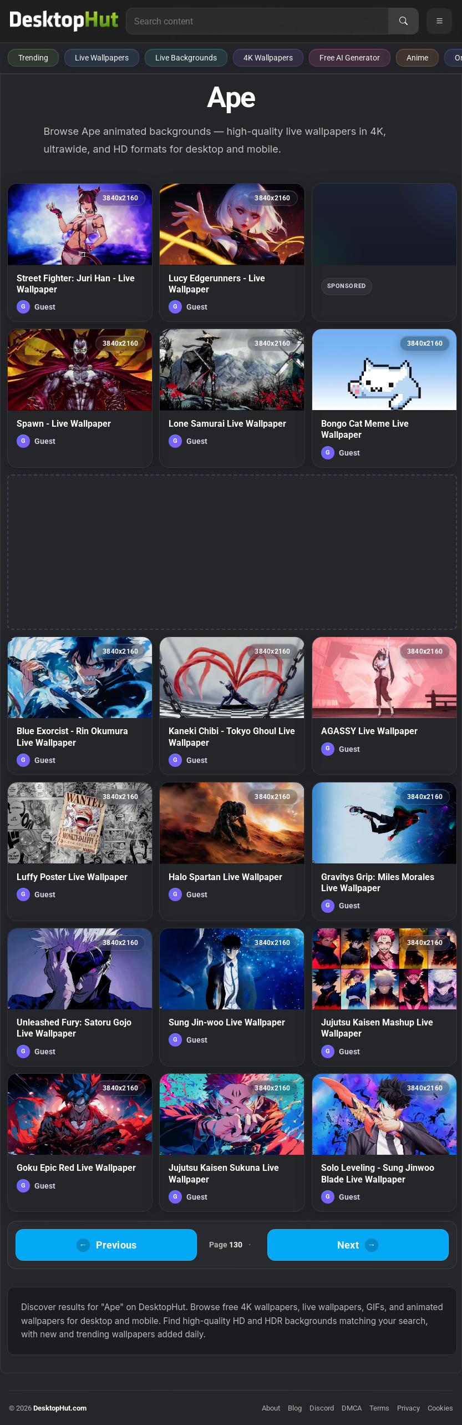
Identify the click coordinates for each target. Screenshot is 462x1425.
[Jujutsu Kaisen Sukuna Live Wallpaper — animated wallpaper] (232, 1142)
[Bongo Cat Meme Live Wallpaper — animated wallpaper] (384, 398)
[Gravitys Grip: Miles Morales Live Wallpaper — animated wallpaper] (384, 851)
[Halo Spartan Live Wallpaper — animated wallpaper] (232, 851)
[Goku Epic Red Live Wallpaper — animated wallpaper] (80, 1142)
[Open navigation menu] (439, 21)
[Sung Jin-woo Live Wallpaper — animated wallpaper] (232, 997)
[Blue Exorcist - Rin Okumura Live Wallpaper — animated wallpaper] (80, 706)
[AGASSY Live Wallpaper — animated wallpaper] (384, 706)
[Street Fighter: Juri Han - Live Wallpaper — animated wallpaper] (80, 252)
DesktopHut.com (60, 1408)
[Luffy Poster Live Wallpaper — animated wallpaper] (80, 851)
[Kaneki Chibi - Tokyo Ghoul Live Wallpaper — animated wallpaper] (232, 706)
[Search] (403, 21)
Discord (321, 1408)
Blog (295, 1408)
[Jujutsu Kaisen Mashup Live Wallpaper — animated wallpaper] (384, 997)
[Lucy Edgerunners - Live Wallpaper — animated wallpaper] (232, 252)
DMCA (352, 1408)
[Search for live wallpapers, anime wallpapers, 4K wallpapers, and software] (257, 21)
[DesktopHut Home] (64, 21)
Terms (379, 1408)
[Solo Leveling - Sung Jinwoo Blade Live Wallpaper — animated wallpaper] (384, 1142)
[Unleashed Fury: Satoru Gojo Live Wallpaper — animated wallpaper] (80, 997)
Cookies (440, 1408)
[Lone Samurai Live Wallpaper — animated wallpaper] (232, 398)
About (271, 1408)
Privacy (408, 1408)
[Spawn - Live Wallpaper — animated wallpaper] (80, 398)
